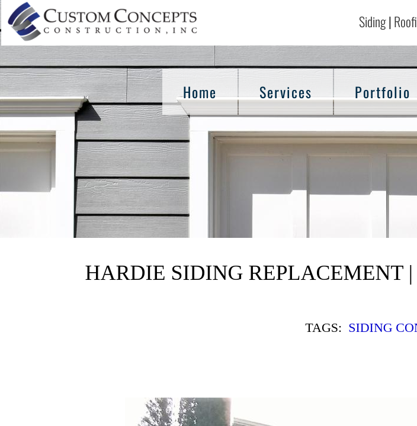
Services (285, 91)
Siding (372, 21)
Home (200, 91)
